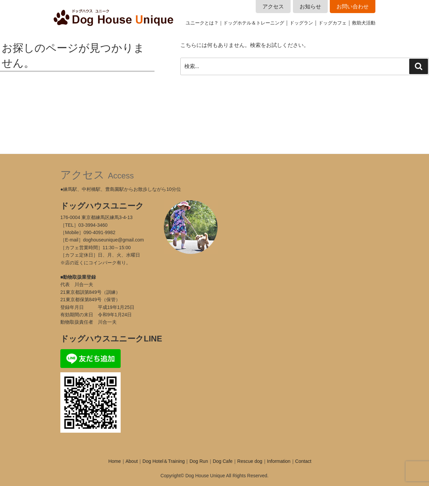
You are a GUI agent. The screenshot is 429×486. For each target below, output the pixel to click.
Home (114, 461)
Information (279, 461)
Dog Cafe (223, 461)
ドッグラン (301, 22)
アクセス (273, 6)
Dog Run (198, 461)
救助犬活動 (363, 22)
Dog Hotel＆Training (163, 461)
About (132, 461)
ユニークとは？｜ (204, 22)
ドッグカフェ (332, 22)
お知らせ (310, 6)
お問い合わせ (352, 6)
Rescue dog (249, 461)
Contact (303, 461)
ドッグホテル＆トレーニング (253, 22)
